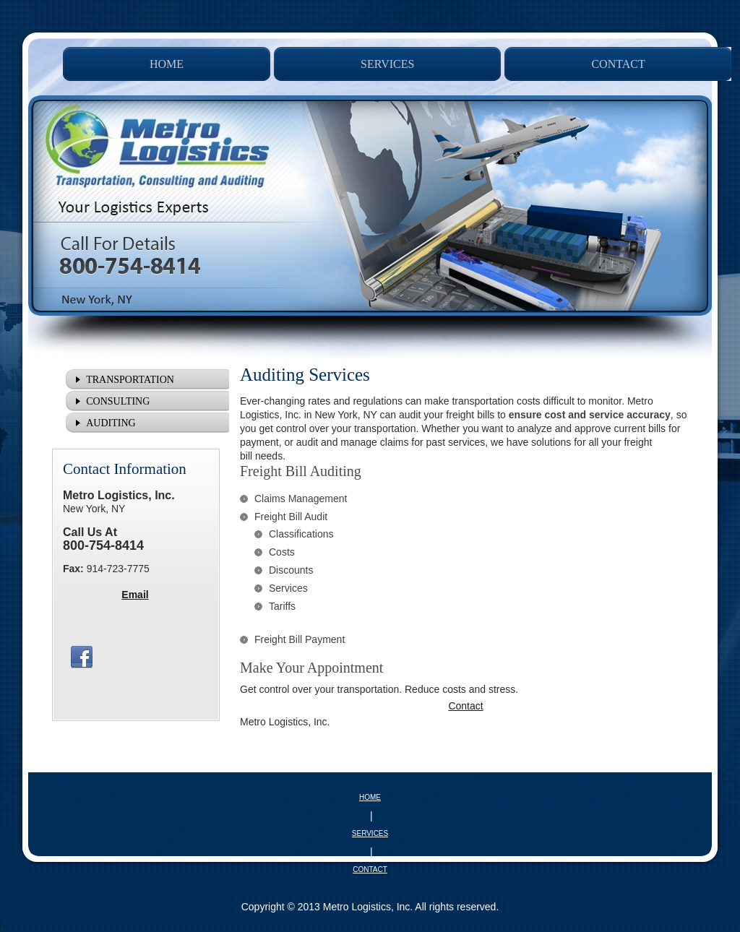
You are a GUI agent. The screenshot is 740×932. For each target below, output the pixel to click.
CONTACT (370, 869)
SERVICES (370, 833)
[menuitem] (166, 64)
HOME (370, 797)
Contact (465, 706)
